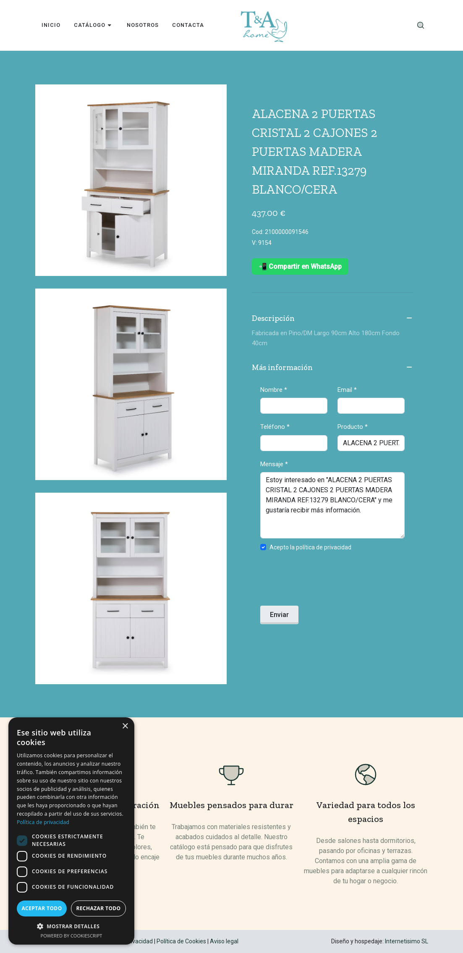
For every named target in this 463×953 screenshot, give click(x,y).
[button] (71, 926)
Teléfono (275, 427)
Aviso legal (224, 941)
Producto (352, 427)
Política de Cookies (181, 941)
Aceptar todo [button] (41, 908)
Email (347, 390)
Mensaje (274, 464)
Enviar (279, 615)
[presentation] (324, 580)
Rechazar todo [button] (98, 908)
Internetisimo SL (406, 941)
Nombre (273, 390)
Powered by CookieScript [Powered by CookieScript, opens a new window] (71, 935)
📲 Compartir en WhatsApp (300, 266)
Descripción (332, 319)
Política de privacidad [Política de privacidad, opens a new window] (43, 822)
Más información (332, 368)
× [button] (125, 726)
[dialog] (71, 831)
